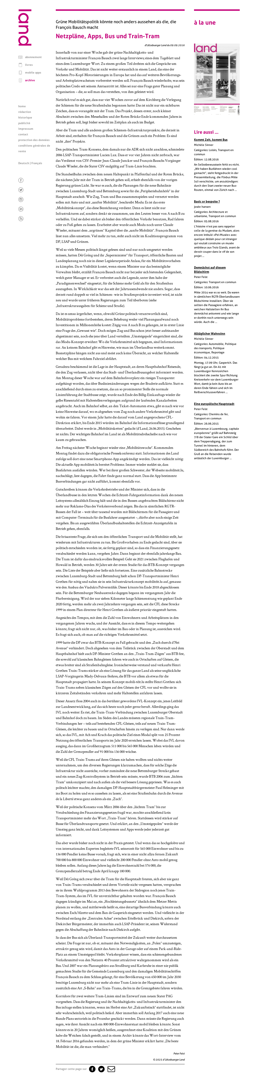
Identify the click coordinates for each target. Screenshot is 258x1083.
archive (30, 80)
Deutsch (23, 163)
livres (29, 65)
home (22, 106)
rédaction (24, 112)
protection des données (34, 140)
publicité (24, 123)
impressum (25, 128)
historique (25, 117)
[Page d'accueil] (24, 44)
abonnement (33, 57)
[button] (111, 1069)
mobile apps (33, 72)
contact (23, 134)
